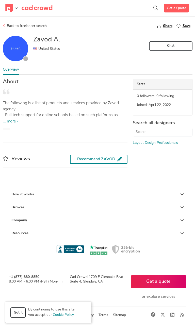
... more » (11, 121)
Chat (170, 46)
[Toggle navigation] (12, 8)
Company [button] (97, 220)
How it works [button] (97, 194)
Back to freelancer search (25, 26)
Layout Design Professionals (155, 143)
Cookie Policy (63, 315)
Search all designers (154, 123)
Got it (18, 313)
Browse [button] (97, 207)
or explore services (158, 297)
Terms (103, 315)
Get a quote (158, 281)
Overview (11, 70)
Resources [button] (97, 233)
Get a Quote (176, 8)
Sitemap (119, 315)
